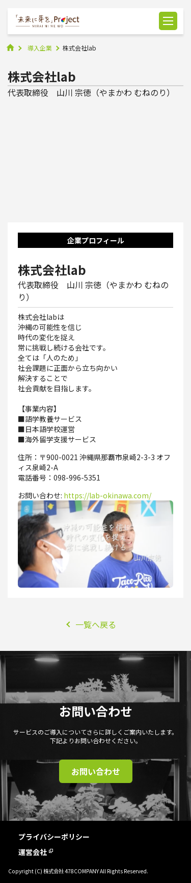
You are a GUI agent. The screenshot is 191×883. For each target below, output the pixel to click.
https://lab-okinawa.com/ (107, 495)
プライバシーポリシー (54, 836)
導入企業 (40, 47)
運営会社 (35, 852)
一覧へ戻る (95, 624)
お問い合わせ (95, 771)
